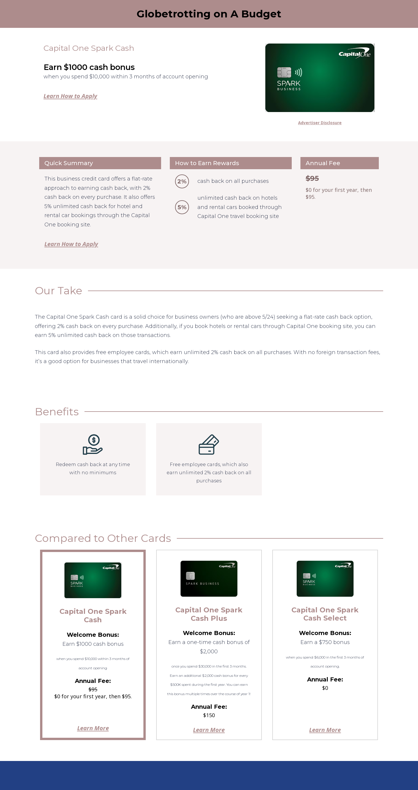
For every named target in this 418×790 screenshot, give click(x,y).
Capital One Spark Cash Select (324, 614)
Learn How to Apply (70, 96)
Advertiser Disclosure (320, 122)
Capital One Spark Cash (93, 615)
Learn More (93, 728)
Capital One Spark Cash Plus (208, 614)
